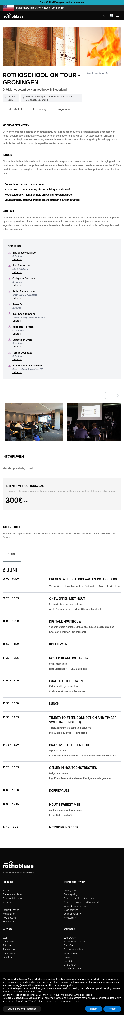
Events (67, 957)
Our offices (69, 945)
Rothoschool (9, 949)
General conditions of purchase (79, 898)
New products (9, 917)
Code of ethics (71, 910)
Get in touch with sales (75, 949)
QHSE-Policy (70, 965)
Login (5, 937)
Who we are (70, 937)
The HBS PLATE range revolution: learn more (62, 2)
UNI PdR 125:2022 (73, 968)
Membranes (9, 902)
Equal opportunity (72, 914)
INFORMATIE (15, 109)
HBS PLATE (8, 921)
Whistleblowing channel (75, 906)
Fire (4, 906)
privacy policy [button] (112, 979)
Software (7, 945)
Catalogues (8, 941)
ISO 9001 (68, 961)
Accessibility (70, 917)
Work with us (70, 953)
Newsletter (8, 957)
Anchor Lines (9, 914)
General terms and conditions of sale (82, 902)
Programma (63, 109)
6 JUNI (12, 554)
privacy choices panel (68, 1001)
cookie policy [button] (66, 985)
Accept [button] (112, 1008)
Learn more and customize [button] (22, 1008)
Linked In (17, 259)
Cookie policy (70, 894)
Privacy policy (71, 890)
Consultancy (9, 953)
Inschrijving (39, 109)
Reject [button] (93, 1008)
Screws (6, 890)
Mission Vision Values (75, 941)
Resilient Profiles (11, 910)
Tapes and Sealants (12, 898)
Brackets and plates (12, 894)
